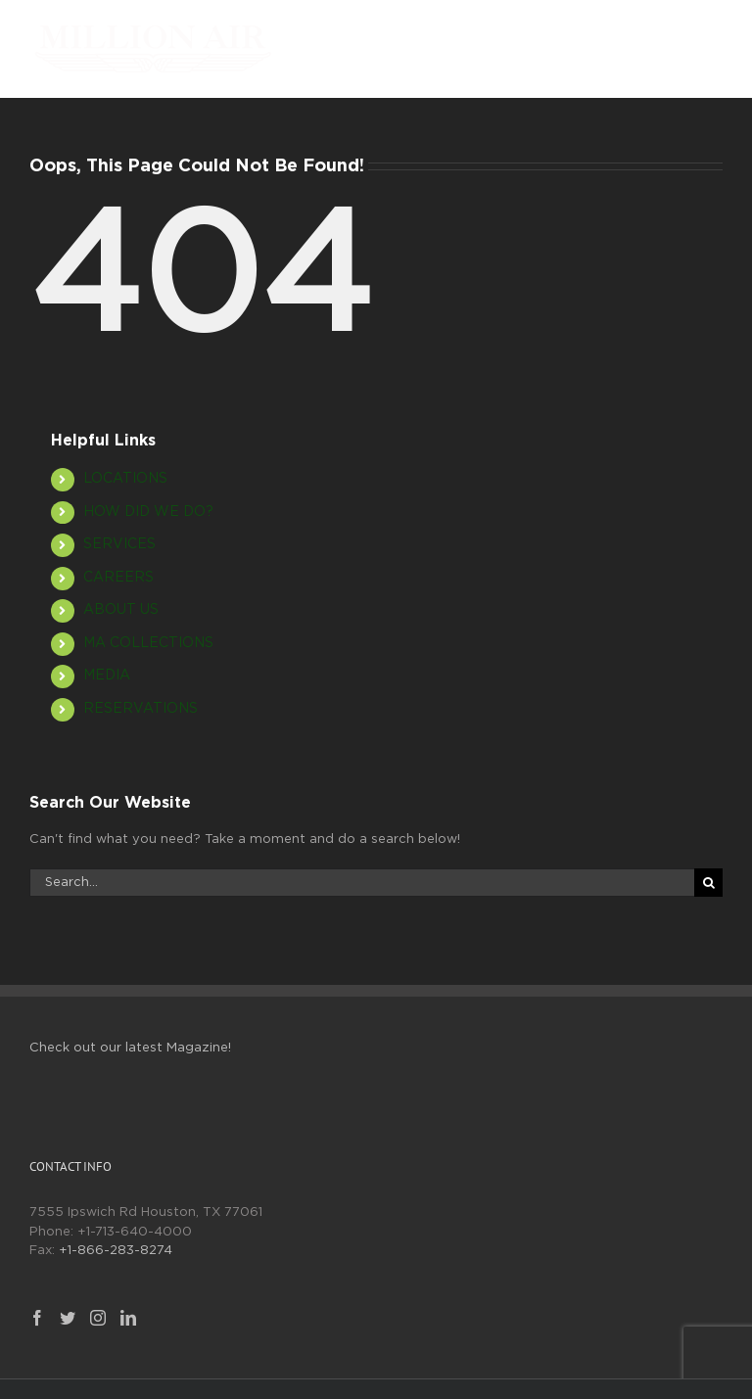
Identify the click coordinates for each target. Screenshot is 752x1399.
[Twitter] (67, 1318)
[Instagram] (98, 1318)
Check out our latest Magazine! (130, 1048)
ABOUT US (121, 610)
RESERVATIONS (140, 709)
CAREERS (118, 577)
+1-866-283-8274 (115, 1250)
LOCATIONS (125, 479)
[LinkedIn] (128, 1318)
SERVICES (119, 544)
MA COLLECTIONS (148, 643)
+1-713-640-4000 (134, 1232)
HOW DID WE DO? (148, 512)
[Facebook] (37, 1318)
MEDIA (106, 675)
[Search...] (361, 882)
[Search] (708, 882)
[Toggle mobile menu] (712, 34)
